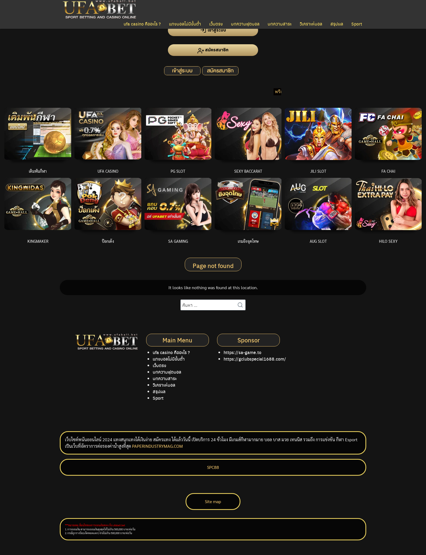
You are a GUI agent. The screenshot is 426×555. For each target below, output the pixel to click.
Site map (213, 501)
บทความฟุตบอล (245, 24)
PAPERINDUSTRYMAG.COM (157, 446)
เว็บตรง (216, 24)
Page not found (213, 265)
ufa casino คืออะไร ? (142, 24)
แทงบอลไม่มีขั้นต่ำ (185, 24)
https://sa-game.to (242, 352)
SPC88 (213, 467)
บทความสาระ (280, 24)
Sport (356, 24)
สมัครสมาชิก (213, 50)
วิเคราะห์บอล (311, 24)
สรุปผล (336, 24)
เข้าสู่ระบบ (213, 30)
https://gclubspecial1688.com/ (255, 359)
